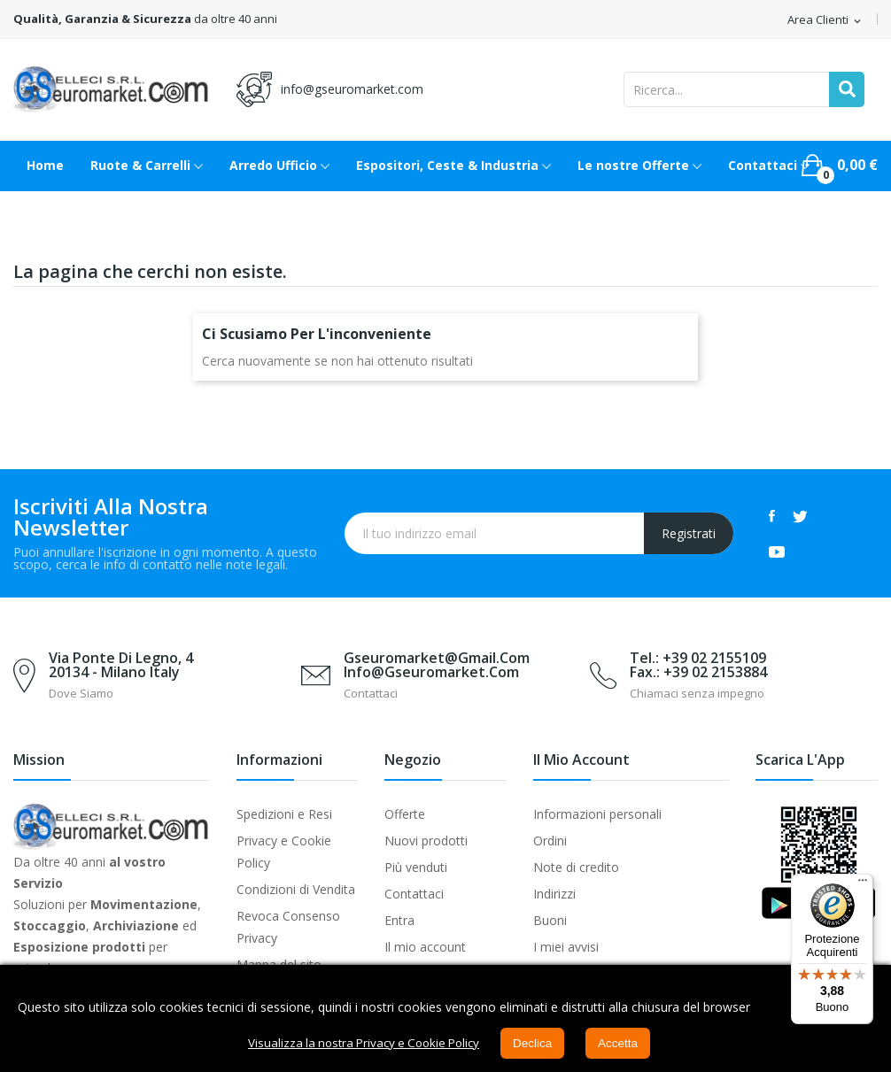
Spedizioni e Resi (284, 814)
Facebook (772, 516)
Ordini (550, 840)
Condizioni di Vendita (295, 889)
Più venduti (415, 867)
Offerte (404, 814)
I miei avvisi (566, 946)
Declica (538, 1044)
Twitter (800, 516)
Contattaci (414, 893)
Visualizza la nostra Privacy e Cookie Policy (362, 1043)
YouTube (777, 551)
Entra (399, 920)
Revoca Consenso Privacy (288, 926)
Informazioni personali (597, 814)
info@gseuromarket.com (352, 89)
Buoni (550, 920)
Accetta (626, 1044)
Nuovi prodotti (426, 840)
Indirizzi (554, 893)
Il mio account (425, 946)
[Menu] (862, 884)
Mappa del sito (279, 964)
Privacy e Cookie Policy (283, 851)
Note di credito (576, 867)
